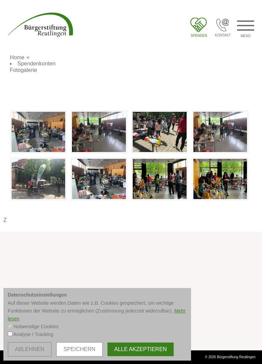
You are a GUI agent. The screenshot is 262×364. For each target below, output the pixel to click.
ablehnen (29, 349)
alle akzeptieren (140, 349)
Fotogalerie (23, 70)
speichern (79, 349)
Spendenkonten (36, 63)
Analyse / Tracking (33, 334)
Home (17, 57)
